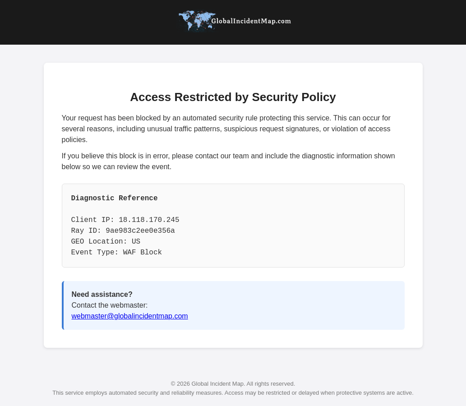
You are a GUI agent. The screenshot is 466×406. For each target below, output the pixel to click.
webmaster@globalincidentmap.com (130, 316)
